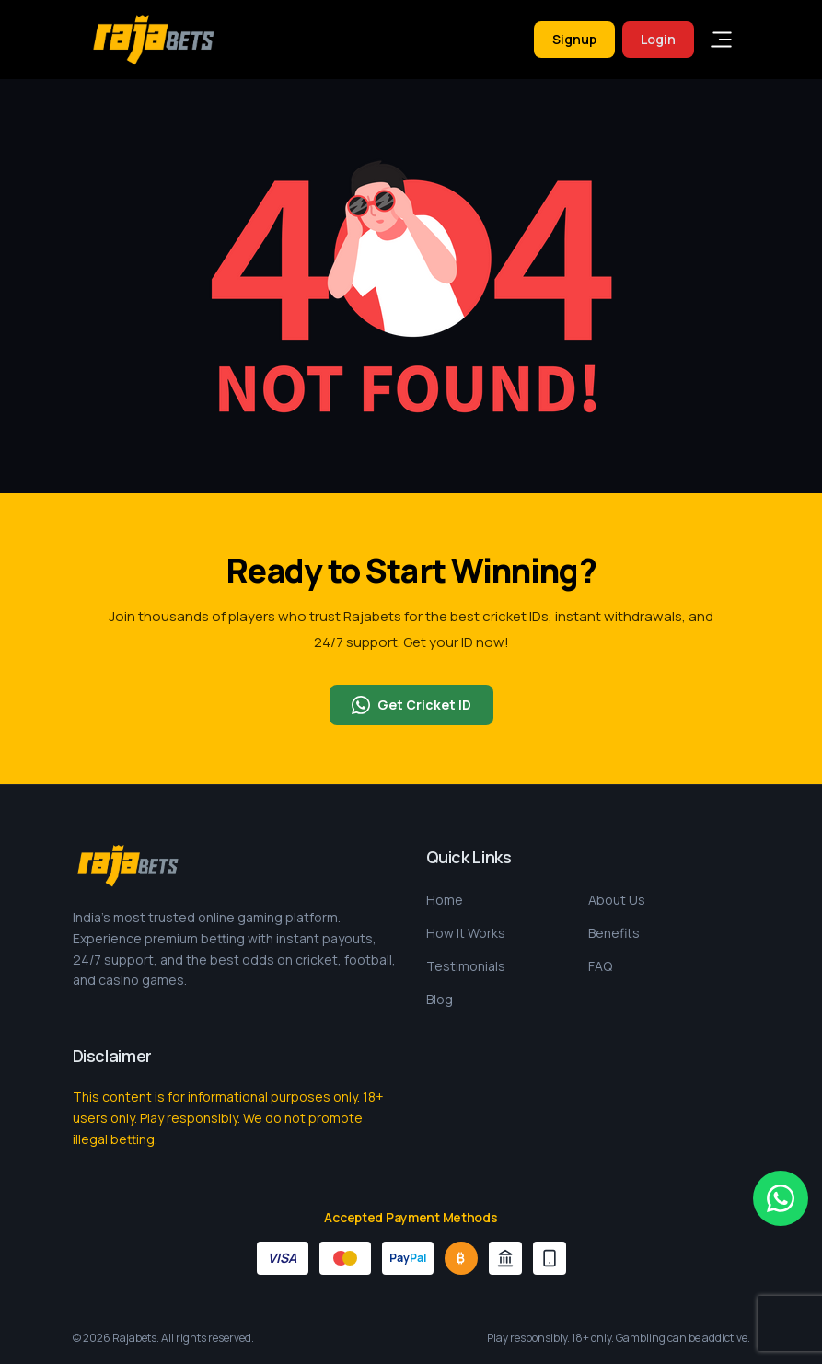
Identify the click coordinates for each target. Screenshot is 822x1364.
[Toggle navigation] (721, 39)
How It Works (465, 933)
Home (444, 899)
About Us (616, 899)
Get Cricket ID (411, 705)
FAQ (600, 966)
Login (658, 39)
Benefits (614, 933)
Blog (439, 999)
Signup (574, 39)
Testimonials (465, 966)
